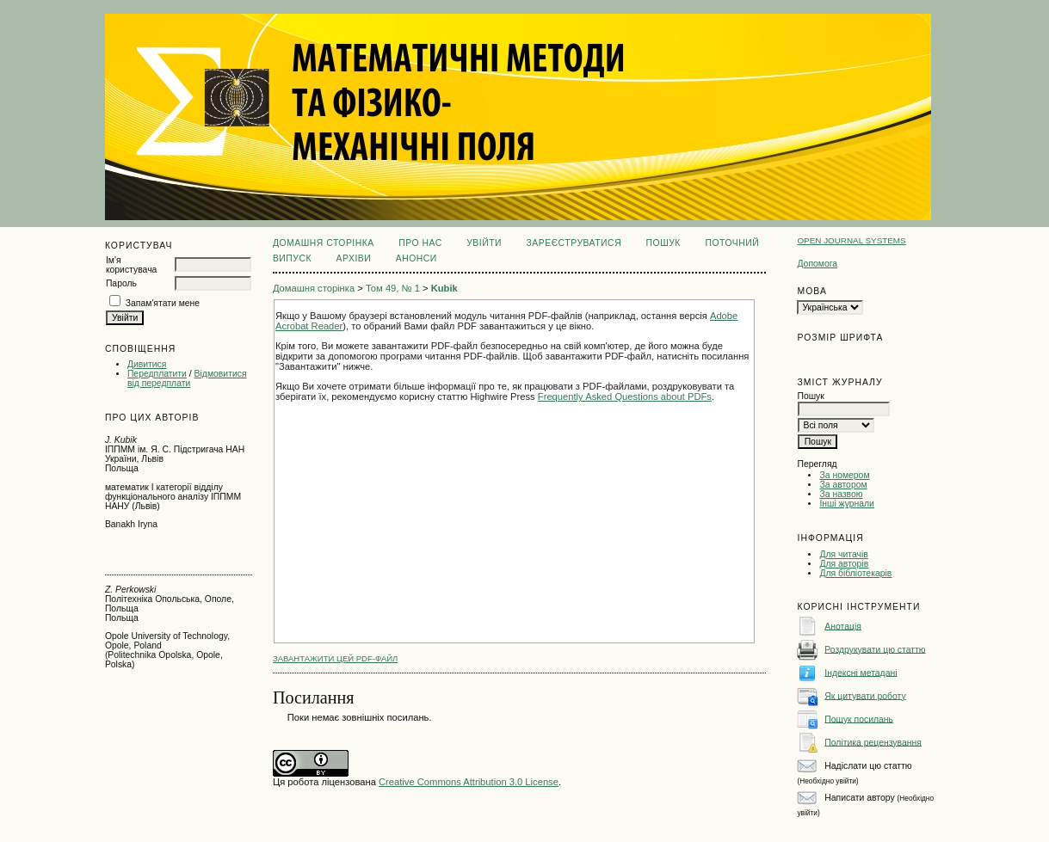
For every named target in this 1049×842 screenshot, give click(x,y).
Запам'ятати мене (163, 303)
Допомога (817, 263)
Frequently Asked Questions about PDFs (625, 396)
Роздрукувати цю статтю (874, 649)
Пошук (663, 243)
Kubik (444, 288)
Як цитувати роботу (864, 695)
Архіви (354, 258)
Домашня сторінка (323, 243)
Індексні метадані (860, 672)
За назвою (840, 494)
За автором (843, 484)
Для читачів (843, 554)
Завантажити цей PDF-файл (335, 658)
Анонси (416, 258)
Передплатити (157, 373)
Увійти (484, 243)
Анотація (842, 625)
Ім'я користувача (131, 264)
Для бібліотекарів (855, 573)
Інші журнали (846, 503)
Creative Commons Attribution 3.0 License (468, 782)
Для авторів (843, 564)
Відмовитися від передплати (187, 378)
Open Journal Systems (851, 240)
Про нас (420, 243)
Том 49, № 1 (393, 288)
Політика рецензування (872, 742)
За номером (844, 475)
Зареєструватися (573, 243)
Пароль (121, 283)
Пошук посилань (858, 718)
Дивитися (147, 364)
